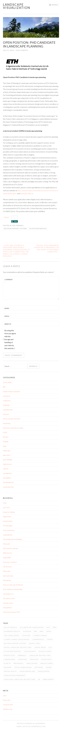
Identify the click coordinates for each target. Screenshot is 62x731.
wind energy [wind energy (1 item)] (48, 679)
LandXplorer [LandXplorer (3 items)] (9, 659)
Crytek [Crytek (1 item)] (50, 639)
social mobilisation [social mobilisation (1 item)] (23, 667)
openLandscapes (8, 576)
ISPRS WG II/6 (7, 553)
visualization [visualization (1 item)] (43, 671)
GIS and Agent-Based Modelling (12, 539)
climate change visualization (11, 391)
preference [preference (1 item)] (19, 663)
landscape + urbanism (10, 562)
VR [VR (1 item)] (39, 679)
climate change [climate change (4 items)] (40, 635)
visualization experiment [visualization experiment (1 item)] (14, 675)
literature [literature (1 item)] (22, 659)
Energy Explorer (8, 521)
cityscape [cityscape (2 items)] (26, 635)
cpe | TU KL (6, 507)
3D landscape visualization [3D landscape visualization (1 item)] (31, 627)
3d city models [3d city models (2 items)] (10, 627)
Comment (9, 281)
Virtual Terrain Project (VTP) (11, 612)
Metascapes (6, 571)
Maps (5, 446)
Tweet (6, 217)
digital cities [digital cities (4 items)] (34, 643)
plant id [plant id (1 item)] (7, 663)
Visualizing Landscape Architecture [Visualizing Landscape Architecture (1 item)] (19, 679)
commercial (6, 396)
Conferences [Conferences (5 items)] (38, 639)
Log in (5, 695)
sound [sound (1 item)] (48, 667)
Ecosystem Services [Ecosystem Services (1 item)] (12, 651)
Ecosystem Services (38, 228)
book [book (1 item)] (48, 631)
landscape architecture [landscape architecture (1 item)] (40, 655)
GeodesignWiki (7, 535)
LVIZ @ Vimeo (7, 567)
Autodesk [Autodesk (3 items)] (27, 631)
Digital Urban (7, 517)
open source (6, 455)
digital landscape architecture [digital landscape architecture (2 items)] (18, 647)
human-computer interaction (11, 419)
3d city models (7, 382)
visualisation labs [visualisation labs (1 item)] (27, 671)
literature (5, 437)
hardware (6, 414)
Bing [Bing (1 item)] (42, 631)
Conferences (7, 401)
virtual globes (7, 478)
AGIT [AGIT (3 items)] (48, 627)
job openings (17, 225)
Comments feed (8, 705)
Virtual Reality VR (8, 482)
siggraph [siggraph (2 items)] (8, 667)
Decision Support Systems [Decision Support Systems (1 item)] (15, 643)
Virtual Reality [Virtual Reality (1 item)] (10, 671)
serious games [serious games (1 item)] (46, 663)
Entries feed (6, 700)
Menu (55, 5)
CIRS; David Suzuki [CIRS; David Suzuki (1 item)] (11, 635)
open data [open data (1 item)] (34, 659)
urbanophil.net (7, 607)
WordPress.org (7, 709)
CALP (5, 503)
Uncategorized (7, 473)
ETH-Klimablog (7, 526)
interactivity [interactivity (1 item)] (9, 655)
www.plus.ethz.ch (26, 193)
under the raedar (8, 603)
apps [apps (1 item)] (54, 627)
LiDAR (5, 432)
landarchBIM (7, 557)
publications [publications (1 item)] (32, 663)
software (5, 469)
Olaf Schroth (22, 50)
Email (7, 316)
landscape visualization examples (13, 428)
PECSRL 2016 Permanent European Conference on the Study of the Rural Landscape (46, 248)
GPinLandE (6, 544)
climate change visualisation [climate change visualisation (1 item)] (16, 639)
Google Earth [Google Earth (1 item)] (45, 651)
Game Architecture (8, 530)
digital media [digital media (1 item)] (40, 647)
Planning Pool (7, 580)
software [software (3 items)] (38, 667)
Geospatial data (8, 410)
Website (8, 324)
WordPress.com (38, 726)
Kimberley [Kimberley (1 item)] (22, 655)
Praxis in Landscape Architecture (13, 585)
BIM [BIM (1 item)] (35, 631)
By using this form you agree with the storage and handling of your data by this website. (10, 339)
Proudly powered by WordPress (31, 723)
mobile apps (6, 451)
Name (7, 308)
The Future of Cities (9, 598)
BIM (4, 387)
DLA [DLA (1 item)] (50, 647)
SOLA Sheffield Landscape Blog (12, 589)
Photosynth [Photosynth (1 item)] (46, 659)
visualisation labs (8, 487)
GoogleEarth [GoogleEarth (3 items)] (30, 651)
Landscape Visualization (16, 6)
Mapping (5, 441)
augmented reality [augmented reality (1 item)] (12, 631)
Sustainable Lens (8, 594)
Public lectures (7, 464)
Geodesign (6, 405)
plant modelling (7, 460)
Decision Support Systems (15, 228)
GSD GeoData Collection (10, 548)
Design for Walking (9, 512)
